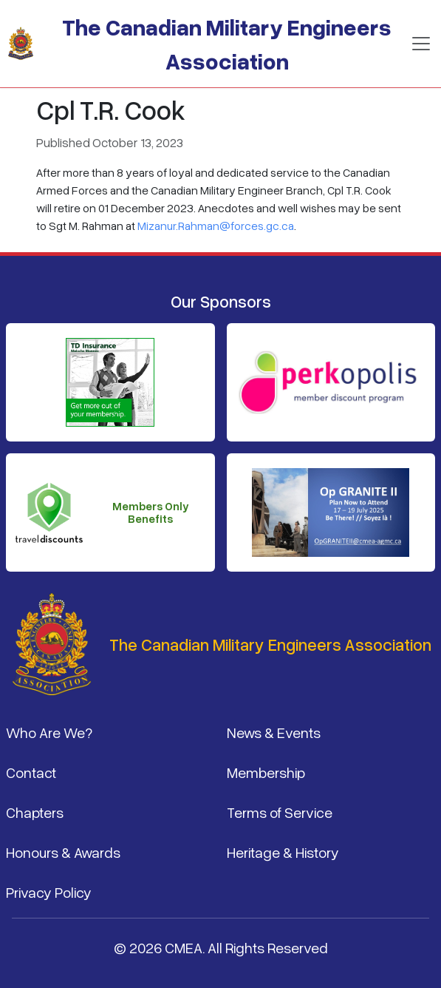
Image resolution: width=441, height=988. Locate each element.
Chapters (35, 812)
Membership (266, 772)
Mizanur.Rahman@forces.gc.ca (215, 225)
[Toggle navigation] (421, 44)
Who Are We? (49, 732)
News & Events (274, 732)
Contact (31, 772)
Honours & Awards (63, 852)
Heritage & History (283, 852)
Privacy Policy (49, 892)
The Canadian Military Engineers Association (227, 44)
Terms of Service (279, 812)
